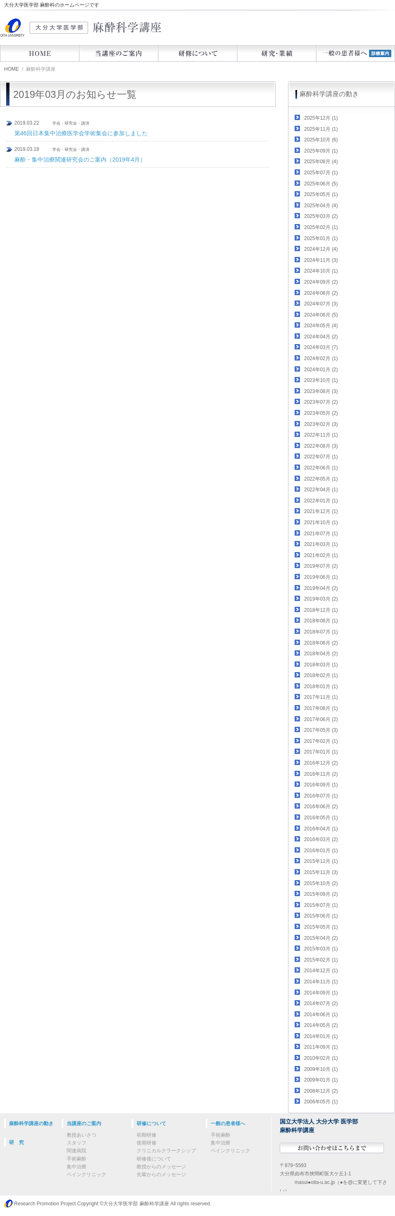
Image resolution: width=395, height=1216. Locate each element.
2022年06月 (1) (321, 468)
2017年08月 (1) (321, 708)
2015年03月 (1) (321, 949)
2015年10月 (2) (321, 883)
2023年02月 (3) (321, 424)
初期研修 (146, 1135)
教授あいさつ (81, 1135)
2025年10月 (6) (321, 140)
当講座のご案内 (118, 53)
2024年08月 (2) (321, 293)
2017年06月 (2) (321, 719)
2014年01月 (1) (321, 1036)
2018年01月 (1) (321, 686)
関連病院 (76, 1151)
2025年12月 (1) (321, 118)
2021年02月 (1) (321, 555)
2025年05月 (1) (321, 194)
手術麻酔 (76, 1159)
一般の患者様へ (228, 1123)
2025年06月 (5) (321, 184)
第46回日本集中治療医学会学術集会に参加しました (81, 133)
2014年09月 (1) (321, 993)
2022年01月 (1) (321, 501)
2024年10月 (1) (321, 271)
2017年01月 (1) (321, 752)
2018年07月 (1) (321, 632)
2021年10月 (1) (321, 522)
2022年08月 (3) (321, 446)
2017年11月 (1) (321, 697)
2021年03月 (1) (321, 544)
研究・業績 (276, 53)
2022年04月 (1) (321, 489)
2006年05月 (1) (321, 1102)
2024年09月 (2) (321, 282)
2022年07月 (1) (321, 457)
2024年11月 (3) (321, 260)
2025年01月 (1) (321, 238)
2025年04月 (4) (321, 205)
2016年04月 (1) (321, 829)
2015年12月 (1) (321, 861)
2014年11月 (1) (321, 982)
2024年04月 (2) (321, 337)
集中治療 (76, 1167)
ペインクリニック (86, 1174)
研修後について (154, 1159)
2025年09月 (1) (321, 151)
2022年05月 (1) (321, 479)
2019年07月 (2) (321, 566)
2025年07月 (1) (321, 173)
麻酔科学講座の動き (329, 93)
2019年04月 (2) (321, 588)
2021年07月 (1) (321, 533)
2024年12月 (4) (321, 249)
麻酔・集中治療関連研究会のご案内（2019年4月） (80, 159)
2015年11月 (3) (321, 872)
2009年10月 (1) (321, 1069)
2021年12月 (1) (321, 511)
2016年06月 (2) (321, 806)
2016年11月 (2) (321, 774)
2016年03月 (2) (321, 839)
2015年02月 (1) (321, 960)
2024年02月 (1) (321, 358)
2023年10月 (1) (321, 380)
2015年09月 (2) (321, 894)
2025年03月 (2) (321, 216)
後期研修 (146, 1143)
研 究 (16, 1142)
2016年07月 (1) (321, 796)
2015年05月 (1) (321, 927)
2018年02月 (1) (321, 675)
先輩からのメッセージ (161, 1174)
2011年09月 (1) (321, 1047)
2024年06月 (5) (321, 315)
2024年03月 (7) (321, 347)
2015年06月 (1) (321, 916)
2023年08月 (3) (321, 391)
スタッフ (76, 1143)
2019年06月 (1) (321, 577)
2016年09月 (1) (321, 785)
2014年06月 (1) (321, 1014)
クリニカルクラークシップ (166, 1151)
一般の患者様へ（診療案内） (355, 53)
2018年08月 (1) (321, 621)
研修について (197, 53)
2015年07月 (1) (321, 905)
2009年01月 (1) (321, 1080)
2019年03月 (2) (321, 599)
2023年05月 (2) (321, 413)
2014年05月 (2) (321, 1025)
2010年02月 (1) (321, 1058)
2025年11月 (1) (321, 129)
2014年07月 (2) (321, 1003)
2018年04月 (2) (321, 654)
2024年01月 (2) (321, 369)
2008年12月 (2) (321, 1091)
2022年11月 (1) (321, 435)
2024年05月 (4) (321, 325)
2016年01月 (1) (321, 850)
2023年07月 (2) (321, 402)
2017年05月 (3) (321, 730)
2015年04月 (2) (321, 938)
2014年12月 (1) (321, 970)
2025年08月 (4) (321, 161)
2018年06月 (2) (321, 643)
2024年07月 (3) (321, 304)
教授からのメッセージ (161, 1167)
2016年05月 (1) (321, 818)
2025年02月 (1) (321, 227)
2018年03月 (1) (321, 665)
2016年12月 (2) (321, 763)
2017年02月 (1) (321, 741)
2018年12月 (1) (321, 610)
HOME (39, 53)
